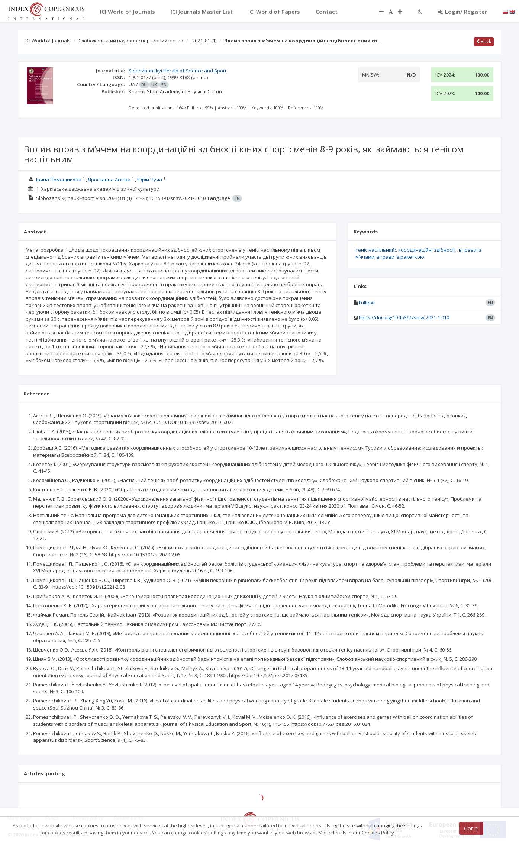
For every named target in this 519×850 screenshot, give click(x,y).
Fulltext (367, 302)
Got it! (471, 828)
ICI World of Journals (48, 40)
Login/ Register (462, 11)
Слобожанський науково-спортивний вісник (130, 40)
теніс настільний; (375, 249)
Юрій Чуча (149, 179)
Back (483, 41)
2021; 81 (204, 40)
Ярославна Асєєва (109, 179)
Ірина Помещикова (58, 179)
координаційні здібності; (427, 249)
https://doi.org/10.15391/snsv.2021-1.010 (404, 317)
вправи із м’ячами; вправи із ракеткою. (418, 253)
